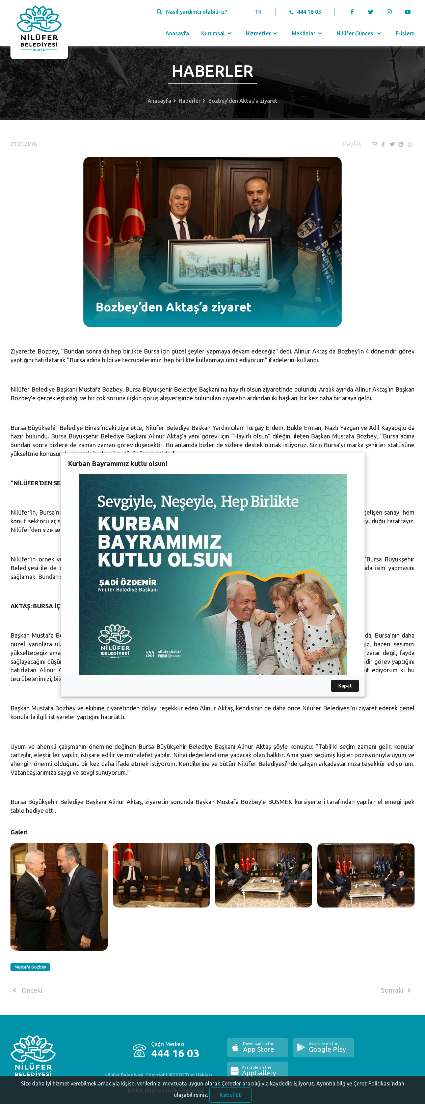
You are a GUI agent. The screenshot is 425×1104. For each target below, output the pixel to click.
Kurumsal (217, 33)
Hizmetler (262, 33)
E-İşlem (405, 33)
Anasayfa (177, 33)
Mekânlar (307, 33)
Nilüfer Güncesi (359, 33)
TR (258, 12)
